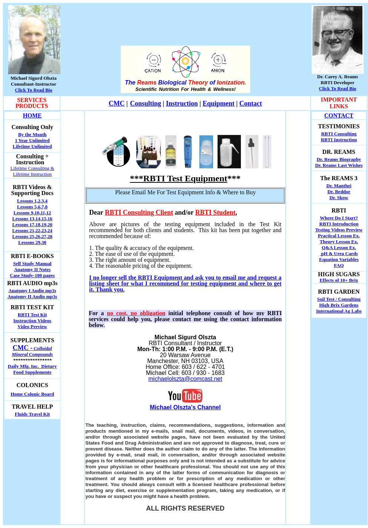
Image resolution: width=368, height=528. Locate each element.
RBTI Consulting (339, 133)
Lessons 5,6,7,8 (32, 206)
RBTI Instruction (339, 139)
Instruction (182, 103)
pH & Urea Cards (339, 253)
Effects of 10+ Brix (338, 280)
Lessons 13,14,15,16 (32, 218)
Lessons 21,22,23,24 (32, 230)
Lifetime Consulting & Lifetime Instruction (32, 171)
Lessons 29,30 (32, 242)
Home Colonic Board (32, 394)
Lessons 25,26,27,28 (32, 236)
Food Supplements (32, 372)
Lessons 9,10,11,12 (32, 212)
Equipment (219, 103)
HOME (32, 115)
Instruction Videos (32, 320)
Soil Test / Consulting (339, 299)
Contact (250, 103)
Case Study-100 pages (32, 275)
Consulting (145, 103)
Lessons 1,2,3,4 (32, 201)
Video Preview (32, 326)
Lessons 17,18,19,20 (32, 224)
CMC (117, 103)
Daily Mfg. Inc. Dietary (32, 366)
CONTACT (339, 115)
